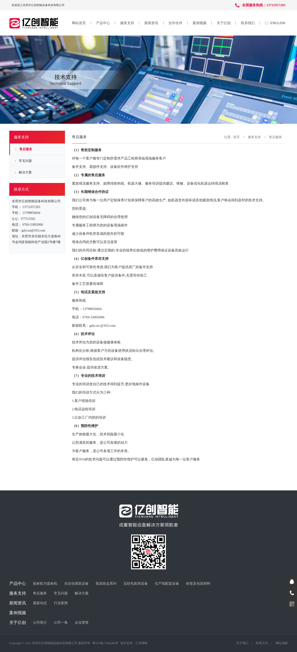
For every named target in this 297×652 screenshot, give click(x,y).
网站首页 (79, 23)
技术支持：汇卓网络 (134, 643)
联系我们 (248, 23)
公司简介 (40, 622)
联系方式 (262, 643)
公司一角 (61, 622)
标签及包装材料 (198, 583)
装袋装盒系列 (106, 583)
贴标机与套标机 (45, 583)
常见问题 (25, 161)
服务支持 (127, 23)
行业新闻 (61, 603)
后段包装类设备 (135, 583)
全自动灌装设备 (76, 583)
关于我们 (242, 643)
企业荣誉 (82, 622)
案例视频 (200, 23)
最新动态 (40, 603)
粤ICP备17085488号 (105, 643)
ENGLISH (277, 23)
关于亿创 (224, 23)
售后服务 (25, 149)
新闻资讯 (151, 23)
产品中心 (103, 23)
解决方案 (25, 172)
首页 (236, 137)
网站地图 (282, 643)
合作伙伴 (175, 23)
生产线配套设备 (167, 583)
